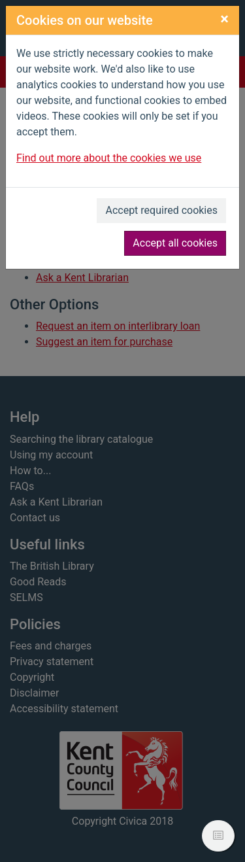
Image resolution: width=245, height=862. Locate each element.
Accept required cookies (161, 210)
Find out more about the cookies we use (108, 158)
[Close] (224, 19)
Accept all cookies (175, 243)
